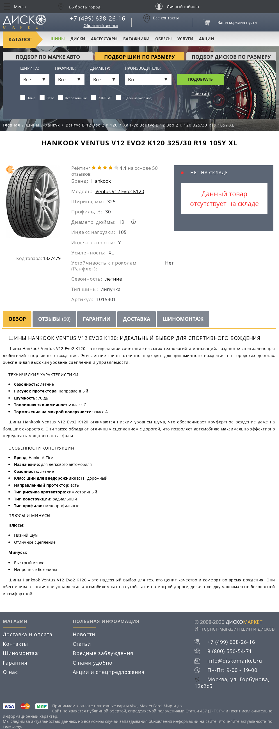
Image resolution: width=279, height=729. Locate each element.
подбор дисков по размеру (231, 56)
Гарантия (15, 662)
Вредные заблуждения (103, 653)
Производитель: (143, 68)
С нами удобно (93, 662)
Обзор (17, 318)
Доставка (136, 318)
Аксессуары (104, 38)
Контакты (15, 643)
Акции (206, 38)
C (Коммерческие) (134, 97)
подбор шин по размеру (139, 56)
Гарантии (97, 318)
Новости (84, 634)
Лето (47, 97)
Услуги (185, 38)
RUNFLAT (101, 97)
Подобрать (200, 79)
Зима (28, 97)
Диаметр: (100, 68)
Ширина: (29, 68)
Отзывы (54, 318)
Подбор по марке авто (48, 56)
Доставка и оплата (27, 634)
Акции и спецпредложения (109, 672)
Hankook (101, 181)
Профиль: (65, 68)
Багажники (136, 38)
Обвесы (163, 38)
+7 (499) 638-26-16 (97, 18)
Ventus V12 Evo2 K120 (119, 191)
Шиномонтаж (183, 318)
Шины (58, 38)
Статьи (82, 643)
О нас (10, 672)
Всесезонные (72, 97)
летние (113, 279)
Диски (77, 38)
